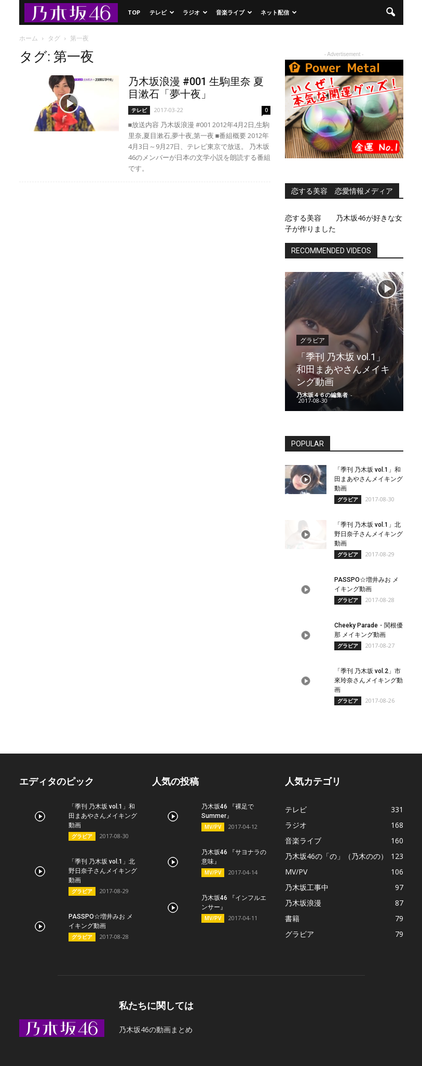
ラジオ (195, 12)
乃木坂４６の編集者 (322, 395)
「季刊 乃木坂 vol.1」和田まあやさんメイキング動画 (343, 369)
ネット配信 (279, 12)
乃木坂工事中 (307, 887)
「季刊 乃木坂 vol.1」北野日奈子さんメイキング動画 (368, 534)
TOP (134, 12)
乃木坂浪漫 (303, 903)
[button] (390, 12)
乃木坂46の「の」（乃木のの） (336, 856)
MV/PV (213, 826)
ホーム (28, 38)
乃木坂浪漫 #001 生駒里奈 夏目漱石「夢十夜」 (196, 87)
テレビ (161, 12)
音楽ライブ (234, 12)
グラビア (312, 340)
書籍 (292, 918)
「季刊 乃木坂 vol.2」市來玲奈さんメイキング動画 (368, 680)
